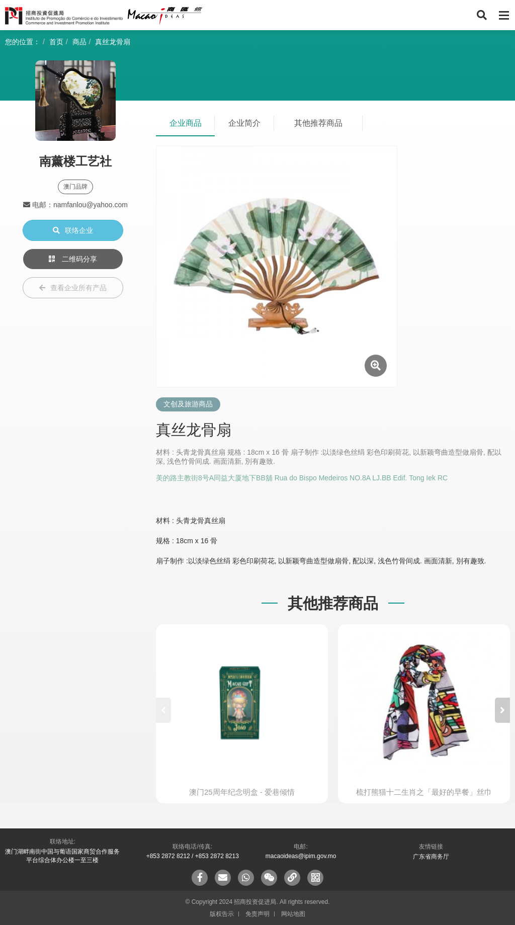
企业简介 (244, 123)
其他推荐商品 (318, 123)
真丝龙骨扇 (112, 42)
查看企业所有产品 (73, 288)
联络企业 (73, 230)
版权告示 (222, 913)
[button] (502, 710)
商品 (79, 42)
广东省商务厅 (431, 856)
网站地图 (293, 913)
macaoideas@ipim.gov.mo (301, 856)
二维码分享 (73, 259)
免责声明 (257, 913)
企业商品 (185, 123)
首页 (56, 42)
